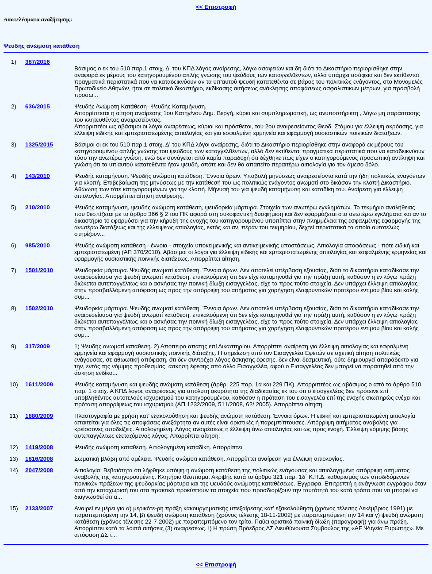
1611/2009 (39, 384)
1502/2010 (39, 308)
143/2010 (37, 176)
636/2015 (37, 106)
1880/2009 (39, 415)
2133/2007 (39, 508)
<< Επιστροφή (216, 7)
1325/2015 (39, 144)
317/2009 (37, 346)
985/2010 (37, 245)
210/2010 (37, 207)
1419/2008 (39, 447)
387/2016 (37, 61)
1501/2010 (39, 270)
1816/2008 (39, 458)
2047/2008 (39, 470)
